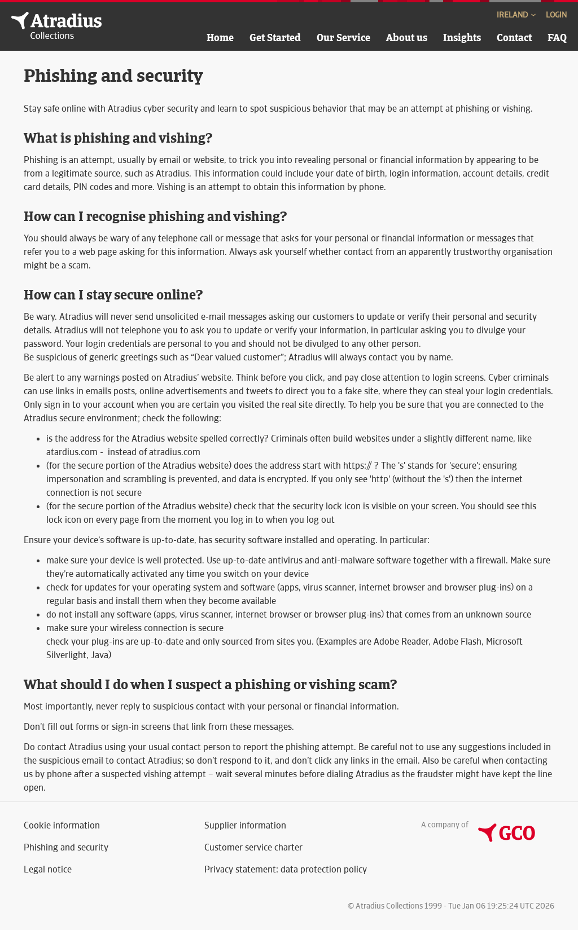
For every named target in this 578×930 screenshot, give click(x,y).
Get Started (275, 37)
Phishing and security (66, 847)
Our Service (343, 37)
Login (556, 15)
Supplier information (245, 825)
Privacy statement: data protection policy (285, 869)
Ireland (517, 15)
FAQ (557, 37)
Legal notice (48, 869)
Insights (462, 37)
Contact (514, 37)
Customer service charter (253, 847)
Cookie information (62, 825)
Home (220, 37)
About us (406, 37)
